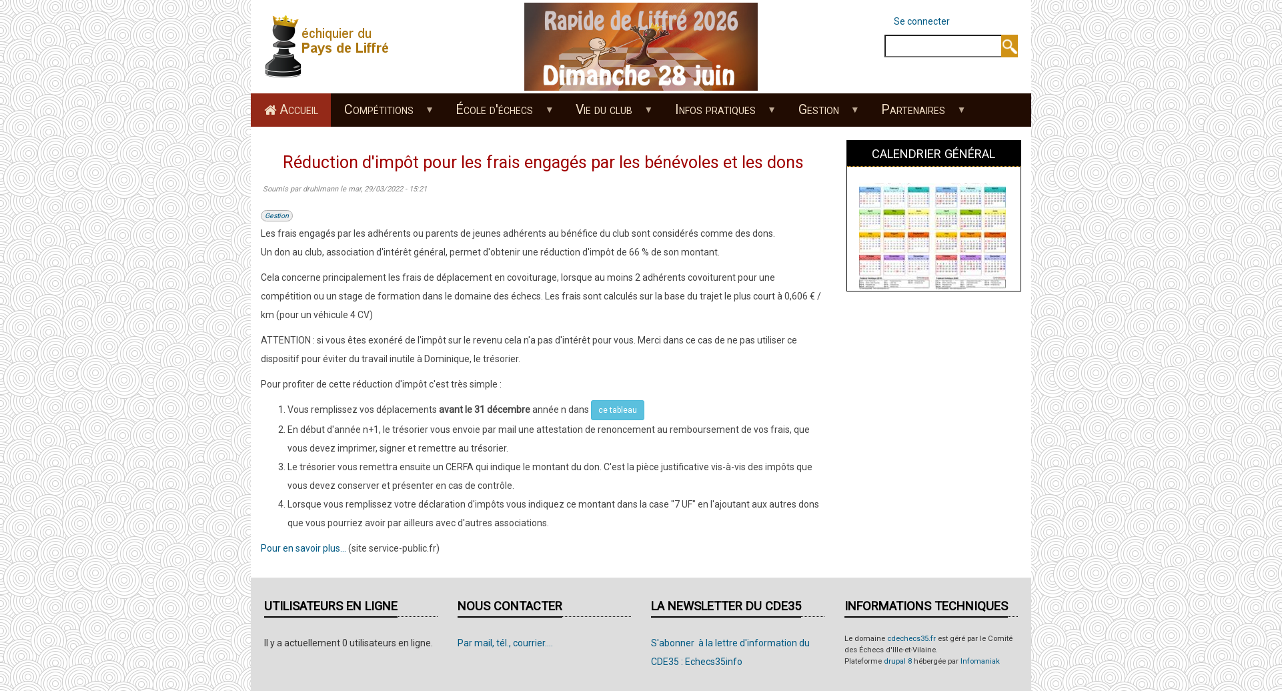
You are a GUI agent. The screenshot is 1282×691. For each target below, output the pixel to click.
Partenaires (916, 114)
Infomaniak (980, 661)
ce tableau (617, 410)
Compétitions (382, 114)
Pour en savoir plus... (303, 548)
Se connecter (922, 21)
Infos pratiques (718, 114)
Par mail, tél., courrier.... (505, 643)
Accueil (298, 109)
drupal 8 (898, 661)
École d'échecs (498, 114)
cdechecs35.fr (911, 638)
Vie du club (607, 114)
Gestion (821, 114)
